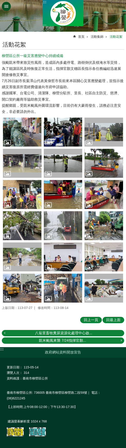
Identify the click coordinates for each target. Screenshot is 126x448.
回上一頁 (91, 320)
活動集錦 (97, 36)
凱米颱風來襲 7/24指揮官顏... (62, 340)
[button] (22, 132)
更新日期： (15, 367)
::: (44, 2)
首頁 (81, 36)
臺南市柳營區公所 (63, 13)
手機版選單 (6, 6)
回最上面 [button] (113, 320)
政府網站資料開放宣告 (63, 352)
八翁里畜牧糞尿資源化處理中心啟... (63, 333)
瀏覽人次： (15, 373)
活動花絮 (116, 36)
